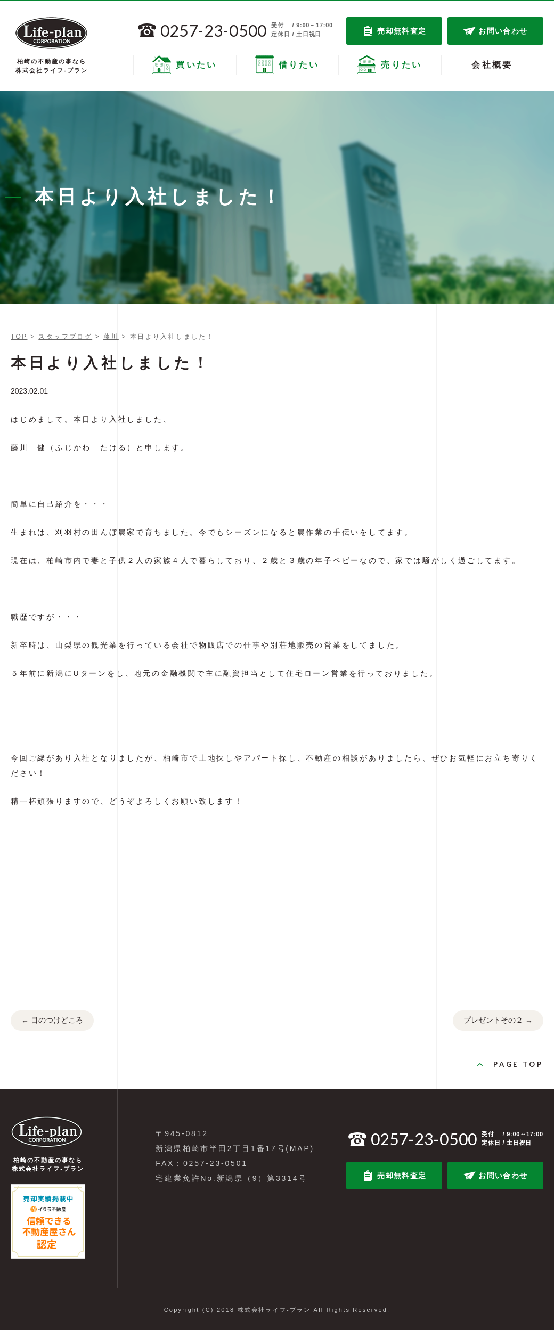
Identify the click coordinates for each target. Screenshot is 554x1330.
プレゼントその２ (498, 1021)
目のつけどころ (52, 1021)
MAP (300, 1148)
